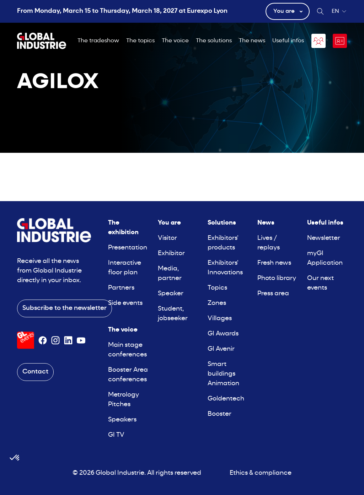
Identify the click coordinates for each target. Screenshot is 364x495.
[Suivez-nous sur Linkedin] (68, 340)
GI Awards (223, 333)
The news (252, 41)
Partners (121, 288)
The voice (175, 41)
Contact (35, 371)
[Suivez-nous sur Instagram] (55, 340)
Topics (217, 288)
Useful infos (288, 41)
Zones (217, 303)
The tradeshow (98, 41)
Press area (273, 293)
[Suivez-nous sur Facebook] (42, 340)
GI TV (116, 435)
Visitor (167, 238)
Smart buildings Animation (223, 374)
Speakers (122, 419)
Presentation (127, 247)
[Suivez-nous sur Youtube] (81, 340)
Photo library (276, 278)
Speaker (170, 293)
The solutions (214, 41)
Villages (220, 318)
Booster (219, 414)
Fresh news (274, 263)
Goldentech (226, 399)
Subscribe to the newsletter (64, 308)
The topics (140, 41)
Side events (125, 303)
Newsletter (323, 238)
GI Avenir (221, 349)
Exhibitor (171, 253)
